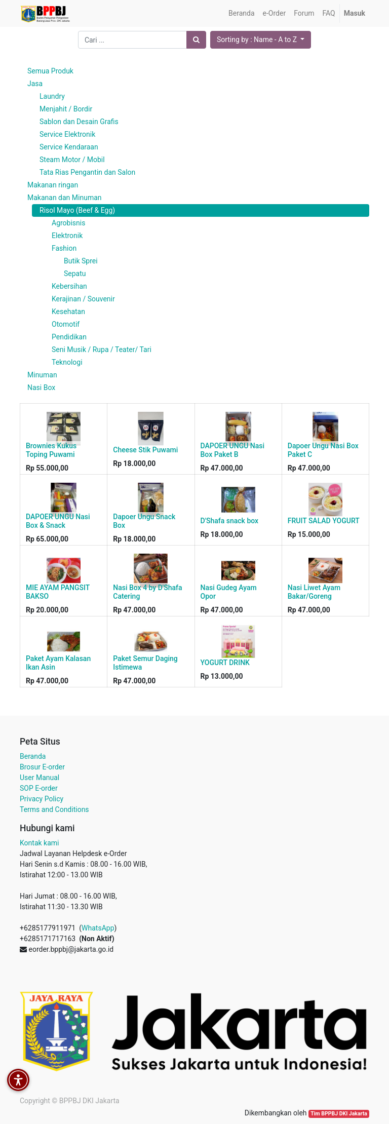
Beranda (33, 756)
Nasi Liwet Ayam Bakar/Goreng (314, 592)
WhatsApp (98, 928)
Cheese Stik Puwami (145, 450)
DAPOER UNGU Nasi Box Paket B (233, 450)
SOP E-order (39, 788)
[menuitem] (241, 13)
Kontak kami (39, 843)
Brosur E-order (42, 767)
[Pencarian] (196, 40)
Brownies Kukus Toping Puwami (51, 450)
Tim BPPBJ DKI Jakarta (338, 1113)
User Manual (39, 777)
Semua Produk (50, 71)
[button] (260, 40)
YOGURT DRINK (225, 662)
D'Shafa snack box (230, 521)
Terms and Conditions (54, 809)
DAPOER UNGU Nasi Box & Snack (58, 521)
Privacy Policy (41, 799)
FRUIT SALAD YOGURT (324, 521)
